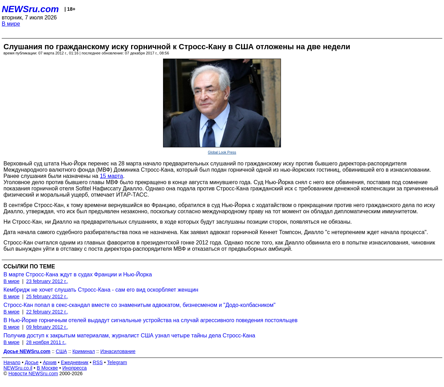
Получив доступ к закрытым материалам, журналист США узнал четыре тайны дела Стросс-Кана (129, 335)
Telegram (117, 362)
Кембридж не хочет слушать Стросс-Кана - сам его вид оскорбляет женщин (100, 290)
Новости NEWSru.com (33, 373)
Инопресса (74, 368)
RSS (98, 362)
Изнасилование (117, 351)
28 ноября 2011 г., (46, 342)
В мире (11, 24)
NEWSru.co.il (17, 368)
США (61, 351)
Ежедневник (74, 362)
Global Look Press (222, 152)
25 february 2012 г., (47, 296)
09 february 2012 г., (47, 327)
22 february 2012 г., (47, 312)
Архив (50, 362)
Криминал (83, 351)
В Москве (47, 368)
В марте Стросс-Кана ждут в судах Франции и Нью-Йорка (77, 274)
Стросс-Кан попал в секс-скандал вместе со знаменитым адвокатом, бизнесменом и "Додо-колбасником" (139, 305)
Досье (32, 362)
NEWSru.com (30, 9)
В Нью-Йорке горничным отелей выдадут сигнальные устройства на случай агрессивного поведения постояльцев (150, 320)
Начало (11, 362)
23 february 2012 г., (47, 281)
